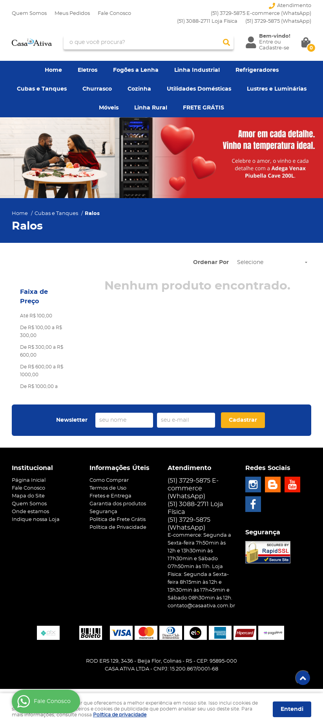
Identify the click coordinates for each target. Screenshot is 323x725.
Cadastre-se (274, 48)
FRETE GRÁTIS (203, 108)
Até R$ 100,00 (36, 315)
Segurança (103, 511)
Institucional (32, 468)
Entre (266, 42)
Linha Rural (150, 108)
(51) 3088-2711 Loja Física (207, 21)
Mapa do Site (28, 496)
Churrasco (97, 89)
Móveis (109, 108)
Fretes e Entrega (110, 496)
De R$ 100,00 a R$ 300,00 (41, 331)
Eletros (87, 70)
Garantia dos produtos (117, 503)
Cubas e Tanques (42, 89)
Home (53, 70)
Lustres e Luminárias (277, 89)
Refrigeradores (257, 70)
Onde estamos (30, 511)
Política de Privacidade (117, 527)
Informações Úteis (119, 468)
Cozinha (139, 89)
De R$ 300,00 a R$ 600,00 (41, 351)
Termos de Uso (107, 488)
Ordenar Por (211, 262)
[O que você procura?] (226, 42)
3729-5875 (278, 21)
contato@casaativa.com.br (201, 605)
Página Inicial (29, 480)
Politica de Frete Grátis (117, 519)
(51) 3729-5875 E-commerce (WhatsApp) (261, 13)
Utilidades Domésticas (199, 89)
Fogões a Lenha (136, 70)
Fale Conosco (114, 13)
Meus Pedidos (72, 13)
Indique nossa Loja (36, 519)
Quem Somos (29, 13)
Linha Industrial (197, 70)
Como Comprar (109, 480)
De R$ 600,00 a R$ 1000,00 (41, 370)
